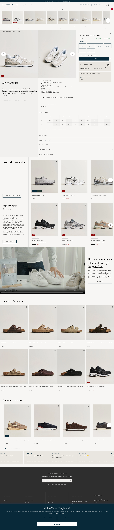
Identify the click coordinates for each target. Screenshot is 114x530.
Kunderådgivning (85, 4)
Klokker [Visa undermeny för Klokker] (24, 9)
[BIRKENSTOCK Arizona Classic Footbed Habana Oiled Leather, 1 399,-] (14, 326)
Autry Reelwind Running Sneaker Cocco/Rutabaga (17, 440)
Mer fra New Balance (10, 207)
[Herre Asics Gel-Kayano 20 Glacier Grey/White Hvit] (74, 17)
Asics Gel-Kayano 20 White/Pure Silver (84, 26)
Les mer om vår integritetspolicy (57, 484)
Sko (3, 31)
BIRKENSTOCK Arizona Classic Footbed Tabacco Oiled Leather (41, 343)
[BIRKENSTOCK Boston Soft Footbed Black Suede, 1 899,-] (71, 370)
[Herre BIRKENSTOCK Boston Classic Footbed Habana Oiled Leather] (43, 366)
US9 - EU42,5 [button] (82, 50)
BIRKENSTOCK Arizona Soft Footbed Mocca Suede (99, 343)
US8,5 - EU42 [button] (107, 45)
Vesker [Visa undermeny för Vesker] (29, 9)
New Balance (82, 33)
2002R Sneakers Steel (67, 240)
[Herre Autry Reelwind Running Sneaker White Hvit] (97, 17)
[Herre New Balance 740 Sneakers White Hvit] (18, 17)
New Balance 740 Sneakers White (16, 26)
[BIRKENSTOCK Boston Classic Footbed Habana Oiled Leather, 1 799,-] (43, 370)
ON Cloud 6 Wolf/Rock (6, 26)
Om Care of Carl (7, 503)
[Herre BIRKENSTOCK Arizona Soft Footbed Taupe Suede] (14, 366)
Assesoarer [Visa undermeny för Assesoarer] (19, 9)
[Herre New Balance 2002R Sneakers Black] (100, 366)
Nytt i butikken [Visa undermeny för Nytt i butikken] (5, 9)
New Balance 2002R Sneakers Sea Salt (39, 26)
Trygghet (5, 500)
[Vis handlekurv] (111, 4)
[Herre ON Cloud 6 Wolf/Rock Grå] (7, 17)
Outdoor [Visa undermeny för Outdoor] (45, 9)
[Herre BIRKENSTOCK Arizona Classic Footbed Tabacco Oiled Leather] (43, 322)
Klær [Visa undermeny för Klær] (11, 9)
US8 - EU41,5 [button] (99, 45)
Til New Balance (9, 241)
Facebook (50, 503)
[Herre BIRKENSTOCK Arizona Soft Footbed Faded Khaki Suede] (71, 322)
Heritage (16, 100)
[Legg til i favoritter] (56, 161)
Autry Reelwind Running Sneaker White (96, 26)
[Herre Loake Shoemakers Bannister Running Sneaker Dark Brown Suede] (76, 420)
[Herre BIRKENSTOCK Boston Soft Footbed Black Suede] (71, 366)
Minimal (24, 100)
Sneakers (7, 31)
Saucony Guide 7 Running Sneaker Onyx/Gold (50, 26)
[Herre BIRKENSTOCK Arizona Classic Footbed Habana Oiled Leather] (14, 322)
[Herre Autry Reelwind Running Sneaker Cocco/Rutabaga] (17, 420)
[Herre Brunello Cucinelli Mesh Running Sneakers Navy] (47, 420)
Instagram (50, 500)
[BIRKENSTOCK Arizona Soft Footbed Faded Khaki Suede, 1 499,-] (71, 326)
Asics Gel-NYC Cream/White (27, 26)
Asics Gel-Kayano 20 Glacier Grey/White (73, 26)
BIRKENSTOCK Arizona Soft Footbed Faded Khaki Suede (70, 343)
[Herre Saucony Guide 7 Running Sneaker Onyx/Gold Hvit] (52, 17)
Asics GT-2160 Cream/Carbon (61, 26)
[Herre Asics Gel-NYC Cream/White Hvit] (29, 17)
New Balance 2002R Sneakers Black (96, 386)
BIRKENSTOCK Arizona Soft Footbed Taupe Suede (13, 386)
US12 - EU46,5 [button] (82, 45)
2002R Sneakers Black (37, 240)
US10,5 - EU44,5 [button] (91, 50)
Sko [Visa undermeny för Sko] (14, 9)
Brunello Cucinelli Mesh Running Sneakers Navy (46, 440)
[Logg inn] (105, 5)
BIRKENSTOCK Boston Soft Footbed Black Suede (70, 386)
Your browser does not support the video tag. (42, 270)
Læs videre (62, 513)
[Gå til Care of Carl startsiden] (8, 5)
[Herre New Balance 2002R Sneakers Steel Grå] (74, 219)
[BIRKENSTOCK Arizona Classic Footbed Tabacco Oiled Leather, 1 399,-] (43, 326)
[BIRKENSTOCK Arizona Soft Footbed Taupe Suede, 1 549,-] (14, 370)
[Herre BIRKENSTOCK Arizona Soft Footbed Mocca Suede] (100, 322)
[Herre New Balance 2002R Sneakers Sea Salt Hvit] (40, 17)
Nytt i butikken (57, 1)
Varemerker (39, 9)
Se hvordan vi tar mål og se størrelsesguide (53, 129)
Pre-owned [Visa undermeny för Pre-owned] (56, 9)
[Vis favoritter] (108, 5)
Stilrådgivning (98, 4)
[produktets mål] (76, 121)
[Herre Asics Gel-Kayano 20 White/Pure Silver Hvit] (85, 17)
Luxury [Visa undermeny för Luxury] (61, 9)
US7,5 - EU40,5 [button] (90, 45)
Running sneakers (16, 31)
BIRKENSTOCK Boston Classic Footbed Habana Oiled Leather (41, 386)
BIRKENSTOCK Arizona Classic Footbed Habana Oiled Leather (13, 343)
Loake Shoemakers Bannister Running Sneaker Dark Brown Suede (75, 440)
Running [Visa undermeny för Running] (50, 9)
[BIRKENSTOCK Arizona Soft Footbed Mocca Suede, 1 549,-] (100, 326)
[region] (57, 457)
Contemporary (7, 100)
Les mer (99, 281)
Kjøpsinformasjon (29, 500)
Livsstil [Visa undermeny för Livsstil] (33, 9)
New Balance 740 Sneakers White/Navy (107, 26)
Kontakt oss (28, 503)
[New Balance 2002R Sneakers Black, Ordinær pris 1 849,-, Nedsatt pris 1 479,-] (100, 370)
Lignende (14, 162)
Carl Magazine (106, 8)
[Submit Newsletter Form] (70, 480)
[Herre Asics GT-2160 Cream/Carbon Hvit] (63, 17)
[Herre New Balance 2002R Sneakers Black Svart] (44, 219)
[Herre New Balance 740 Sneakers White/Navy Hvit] (108, 17)
